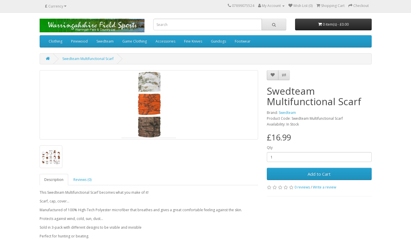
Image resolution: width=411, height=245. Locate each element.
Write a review (324, 187)
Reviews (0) (82, 179)
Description (53, 179)
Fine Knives (193, 41)
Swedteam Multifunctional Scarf (88, 58)
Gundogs (218, 41)
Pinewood (79, 41)
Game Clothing (134, 41)
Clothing (55, 41)
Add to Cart (319, 174)
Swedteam (105, 41)
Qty (270, 147)
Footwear (243, 41)
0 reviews (302, 187)
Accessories (165, 41)
